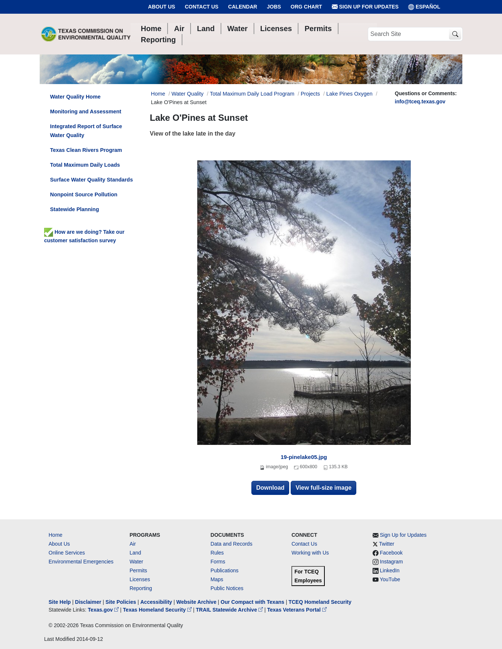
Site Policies (121, 602)
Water (136, 562)
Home (55, 535)
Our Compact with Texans (252, 602)
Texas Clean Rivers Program (86, 150)
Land (135, 553)
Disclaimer (88, 602)
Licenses (139, 579)
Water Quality (187, 94)
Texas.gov (104, 610)
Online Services (67, 553)
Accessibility (157, 602)
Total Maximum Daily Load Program (252, 94)
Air (132, 544)
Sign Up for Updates (365, 7)
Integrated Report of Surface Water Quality (86, 130)
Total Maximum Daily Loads (85, 165)
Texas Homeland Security (158, 610)
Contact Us (201, 7)
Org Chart (306, 7)
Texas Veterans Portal (297, 610)
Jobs (274, 7)
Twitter (386, 544)
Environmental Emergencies (81, 562)
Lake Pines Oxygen (349, 94)
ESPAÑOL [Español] (424, 7)
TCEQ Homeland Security (319, 602)
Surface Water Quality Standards (91, 180)
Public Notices (227, 588)
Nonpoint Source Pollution (83, 194)
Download (270, 488)
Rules (217, 553)
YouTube (390, 579)
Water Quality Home (75, 97)
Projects (310, 94)
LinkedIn (390, 570)
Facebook (391, 553)
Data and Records (231, 544)
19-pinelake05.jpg (304, 457)
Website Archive (196, 602)
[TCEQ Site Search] (455, 34)
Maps (217, 579)
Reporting (140, 588)
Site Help (60, 602)
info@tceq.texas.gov (420, 101)
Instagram (391, 562)
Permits (138, 570)
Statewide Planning (74, 209)
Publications (225, 570)
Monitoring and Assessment (85, 111)
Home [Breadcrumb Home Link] (158, 94)
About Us (161, 7)
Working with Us (310, 553)
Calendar (242, 7)
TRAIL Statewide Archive (230, 610)
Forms (218, 562)
